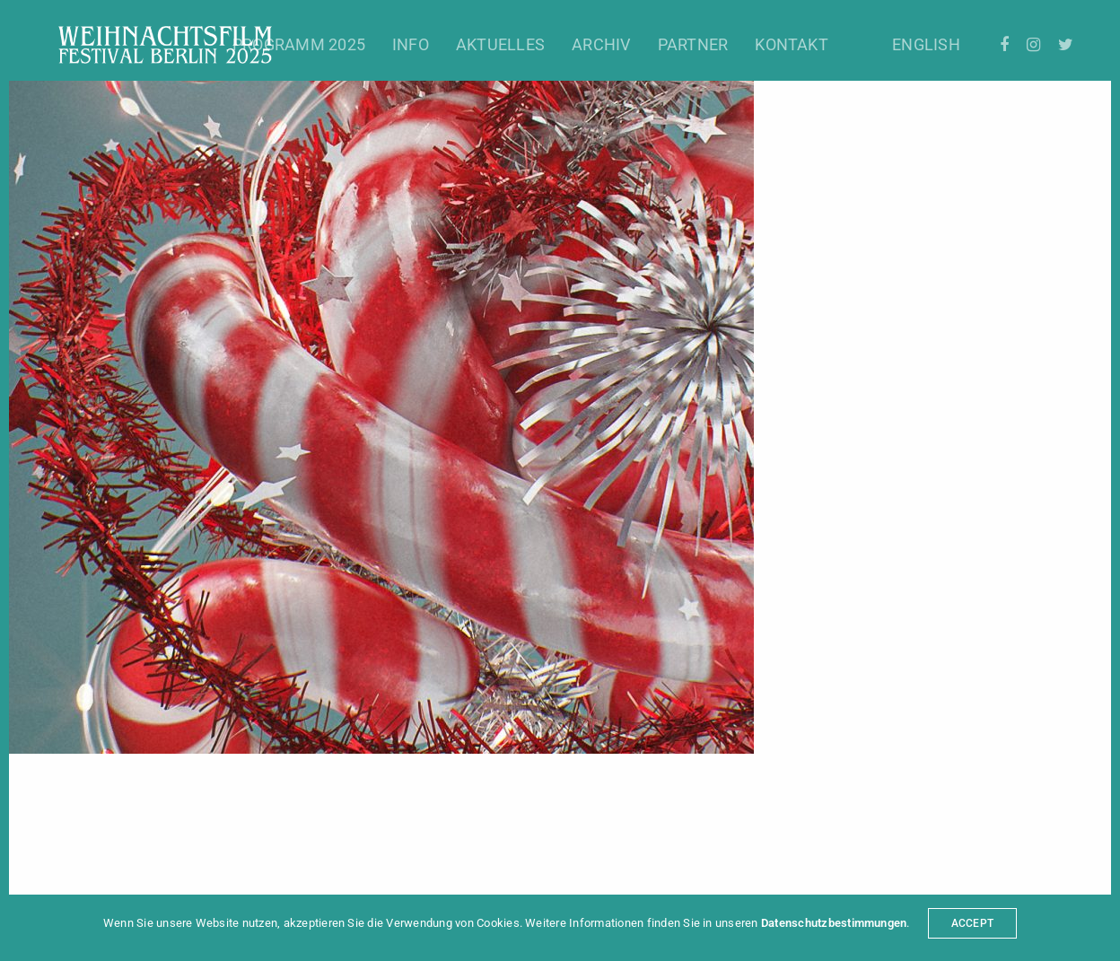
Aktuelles (500, 44)
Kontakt (791, 44)
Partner (693, 44)
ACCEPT (972, 923)
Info (410, 44)
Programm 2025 (298, 44)
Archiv (601, 44)
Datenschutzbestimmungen (834, 923)
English (926, 44)
